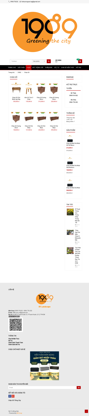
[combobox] (39, 60)
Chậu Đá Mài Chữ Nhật (73, 188)
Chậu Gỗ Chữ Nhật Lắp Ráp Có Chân (16, 99)
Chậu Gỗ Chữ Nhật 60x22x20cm (41, 127)
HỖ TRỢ (78, 67)
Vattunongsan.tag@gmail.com (29, 1)
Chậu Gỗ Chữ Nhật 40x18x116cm (28, 127)
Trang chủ (12, 67)
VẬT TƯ (56, 67)
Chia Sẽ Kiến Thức (13, 339)
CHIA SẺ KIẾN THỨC (67, 67)
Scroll (86, 411)
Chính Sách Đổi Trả (14, 344)
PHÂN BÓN (48, 67)
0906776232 (13, 1)
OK (79, 387)
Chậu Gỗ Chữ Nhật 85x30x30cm (54, 127)
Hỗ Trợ (10, 340)
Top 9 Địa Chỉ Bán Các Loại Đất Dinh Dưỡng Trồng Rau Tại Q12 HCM (78, 255)
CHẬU (28, 67)
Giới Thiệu (21, 67)
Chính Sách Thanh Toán (15, 342)
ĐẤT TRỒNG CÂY (37, 67)
